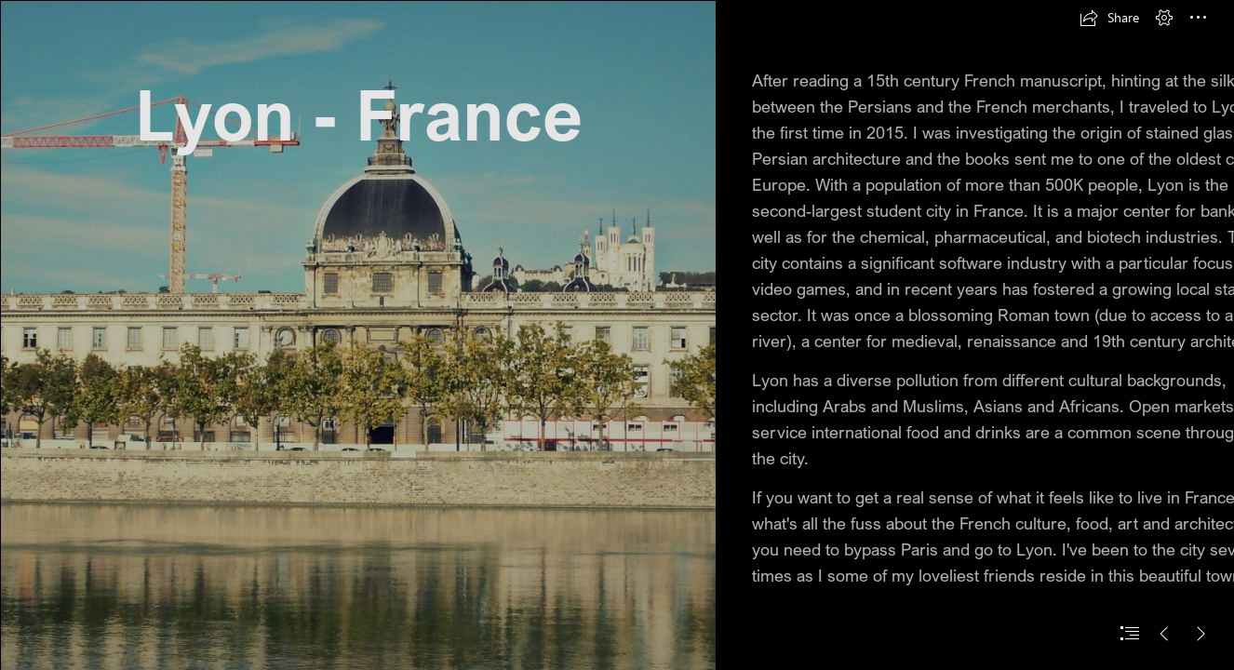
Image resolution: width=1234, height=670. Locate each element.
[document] (617, 335)
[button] (1109, 17)
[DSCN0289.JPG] (357, 335)
